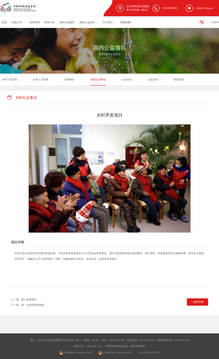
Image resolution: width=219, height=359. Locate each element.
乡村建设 (69, 79)
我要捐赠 (125, 22)
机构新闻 (35, 22)
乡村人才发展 (40, 79)
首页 (4, 22)
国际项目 (179, 79)
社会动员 (127, 79)
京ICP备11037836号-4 (149, 352)
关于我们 (108, 22)
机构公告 (50, 22)
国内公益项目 (67, 22)
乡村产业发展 (9, 79)
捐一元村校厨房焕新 (32, 305)
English (215, 22)
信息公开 (17, 22)
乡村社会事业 (98, 79)
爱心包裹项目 (28, 299)
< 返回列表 (197, 302)
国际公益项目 (87, 22)
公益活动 (153, 79)
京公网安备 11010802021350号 (115, 352)
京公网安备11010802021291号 (75, 352)
